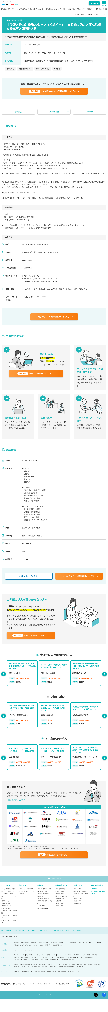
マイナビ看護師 (56, 943)
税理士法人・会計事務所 (26, 902)
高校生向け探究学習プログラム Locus (33, 963)
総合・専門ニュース (31, 968)
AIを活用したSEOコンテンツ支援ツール (49, 972)
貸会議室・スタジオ (51, 984)
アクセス (25, 997)
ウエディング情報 (18, 970)
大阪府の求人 (77, 916)
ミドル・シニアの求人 (95, 955)
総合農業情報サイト (37, 970)
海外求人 (61, 955)
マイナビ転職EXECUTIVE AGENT (25, 943)
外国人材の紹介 (79, 979)
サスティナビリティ (36, 997)
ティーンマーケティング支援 (64, 968)
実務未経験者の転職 (43, 906)
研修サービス (17, 984)
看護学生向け (34, 955)
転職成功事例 (41, 918)
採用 (45, 997)
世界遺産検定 (27, 970)
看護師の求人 (17, 979)
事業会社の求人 (78, 911)
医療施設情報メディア (90, 970)
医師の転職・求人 (36, 979)
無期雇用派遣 (53, 979)
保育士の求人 (45, 979)
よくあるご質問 (6, 916)
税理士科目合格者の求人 (80, 904)
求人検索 (32, 9)
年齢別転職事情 (60, 906)
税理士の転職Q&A (43, 921)
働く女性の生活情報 (85, 968)
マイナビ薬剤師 (66, 943)
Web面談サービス (6, 918)
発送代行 (37, 984)
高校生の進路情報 (18, 963)
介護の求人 (60, 979)
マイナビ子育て (47, 970)
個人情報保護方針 (64, 997)
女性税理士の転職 (42, 904)
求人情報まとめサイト (19, 968)
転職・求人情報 (53, 955)
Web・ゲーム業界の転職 (26, 977)
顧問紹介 (90, 977)
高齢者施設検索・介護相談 (67, 972)
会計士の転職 (72, 977)
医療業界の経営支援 (69, 979)
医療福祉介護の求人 (57, 958)
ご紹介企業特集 (60, 904)
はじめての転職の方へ (8, 904)
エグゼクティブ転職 (63, 977)
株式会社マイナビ (8, 997)
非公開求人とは (6, 914)
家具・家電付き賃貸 (33, 972)
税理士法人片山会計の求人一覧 (55, 9)
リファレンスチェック (73, 984)
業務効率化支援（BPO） (28, 984)
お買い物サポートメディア (20, 972)
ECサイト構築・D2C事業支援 (59, 970)
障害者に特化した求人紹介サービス (22, 958)
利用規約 (94, 901)
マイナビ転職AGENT (7, 943)
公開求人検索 (77, 898)
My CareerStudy (72, 970)
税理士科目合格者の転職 (44, 902)
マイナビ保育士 (77, 943)
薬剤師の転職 (97, 977)
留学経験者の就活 (25, 955)
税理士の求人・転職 (81, 977)
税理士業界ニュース (61, 909)
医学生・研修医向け (43, 955)
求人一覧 (40, 9)
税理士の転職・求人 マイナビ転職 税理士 (14, 9)
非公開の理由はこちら (16, 808)
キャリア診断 (59, 916)
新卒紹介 (44, 977)
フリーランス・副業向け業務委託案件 (42, 958)
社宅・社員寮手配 (62, 984)
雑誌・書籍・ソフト (96, 968)
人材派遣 (16, 977)
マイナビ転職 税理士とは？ (9, 902)
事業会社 (22, 906)
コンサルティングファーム (27, 904)
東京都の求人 (77, 914)
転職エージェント (52, 977)
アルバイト (81, 955)
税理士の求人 (77, 902)
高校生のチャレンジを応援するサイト (46, 968)
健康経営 (43, 984)
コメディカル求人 (26, 979)
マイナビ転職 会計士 (43, 943)
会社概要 (18, 997)
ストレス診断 (59, 918)
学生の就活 (16, 955)
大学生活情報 (76, 968)
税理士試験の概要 (60, 902)
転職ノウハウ (41, 898)
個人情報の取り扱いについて (98, 905)
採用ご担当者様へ (97, 898)
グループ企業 (53, 997)
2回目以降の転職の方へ (8, 906)
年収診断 (58, 914)
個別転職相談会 (60, 911)
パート (87, 955)
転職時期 (40, 909)
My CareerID (80, 970)
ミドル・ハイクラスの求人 (70, 955)
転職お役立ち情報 (61, 898)
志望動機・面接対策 (43, 911)
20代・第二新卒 (37, 977)
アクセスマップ (6, 921)
